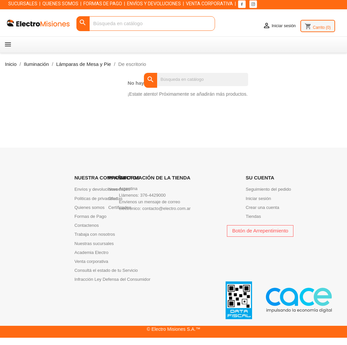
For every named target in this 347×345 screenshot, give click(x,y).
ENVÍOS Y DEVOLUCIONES (154, 3)
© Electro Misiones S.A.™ (173, 329)
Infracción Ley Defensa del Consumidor (112, 279)
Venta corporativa (91, 261)
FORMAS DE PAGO (102, 3)
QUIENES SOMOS (60, 3)
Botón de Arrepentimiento (260, 230)
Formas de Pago (90, 216)
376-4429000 (153, 195)
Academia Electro (91, 252)
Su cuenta (260, 177)
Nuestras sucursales (94, 243)
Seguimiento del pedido (268, 189)
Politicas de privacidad (95, 198)
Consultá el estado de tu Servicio (106, 270)
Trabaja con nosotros (94, 234)
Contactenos (86, 225)
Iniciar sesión (258, 198)
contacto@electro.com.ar (166, 208)
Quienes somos (89, 207)
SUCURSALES (22, 3)
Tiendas (253, 216)
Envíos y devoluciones (95, 189)
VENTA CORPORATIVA (209, 3)
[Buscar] (145, 23)
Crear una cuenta (262, 207)
